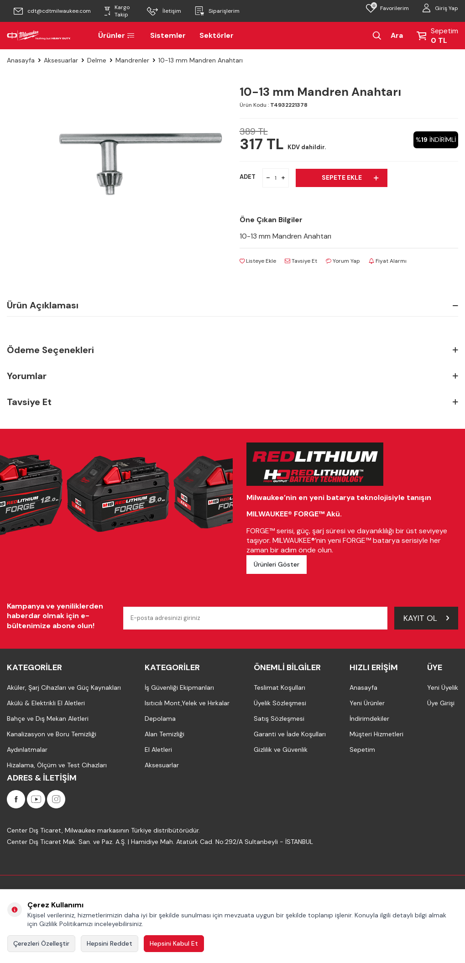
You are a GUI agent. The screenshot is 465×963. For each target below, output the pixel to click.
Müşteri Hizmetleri (376, 734)
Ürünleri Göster (276, 564)
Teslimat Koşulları (279, 688)
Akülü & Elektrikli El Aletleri (46, 703)
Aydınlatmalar (27, 750)
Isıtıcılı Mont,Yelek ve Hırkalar (187, 703)
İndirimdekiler (369, 719)
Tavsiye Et (301, 261)
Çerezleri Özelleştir (41, 943)
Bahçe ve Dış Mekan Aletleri (48, 719)
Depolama (160, 719)
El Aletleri (158, 750)
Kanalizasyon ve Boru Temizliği (51, 734)
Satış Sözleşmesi (279, 719)
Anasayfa (21, 60)
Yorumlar (232, 376)
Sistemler (168, 35)
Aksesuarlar (61, 60)
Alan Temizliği (164, 734)
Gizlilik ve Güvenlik (281, 750)
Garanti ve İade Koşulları (290, 734)
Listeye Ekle (258, 261)
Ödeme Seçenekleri (232, 350)
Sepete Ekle (350, 177)
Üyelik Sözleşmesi (280, 703)
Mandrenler (132, 60)
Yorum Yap (343, 261)
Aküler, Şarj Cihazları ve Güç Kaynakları (64, 688)
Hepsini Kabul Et (174, 943)
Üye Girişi (441, 703)
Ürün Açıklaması (232, 306)
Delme (96, 60)
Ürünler (117, 35)
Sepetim (362, 750)
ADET (248, 177)
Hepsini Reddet (109, 943)
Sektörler (216, 35)
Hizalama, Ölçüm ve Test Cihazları (57, 765)
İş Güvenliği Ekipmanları (179, 688)
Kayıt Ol (426, 618)
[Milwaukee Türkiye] (39, 35)
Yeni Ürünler (367, 703)
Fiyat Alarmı (388, 261)
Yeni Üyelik (442, 688)
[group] (139, 165)
